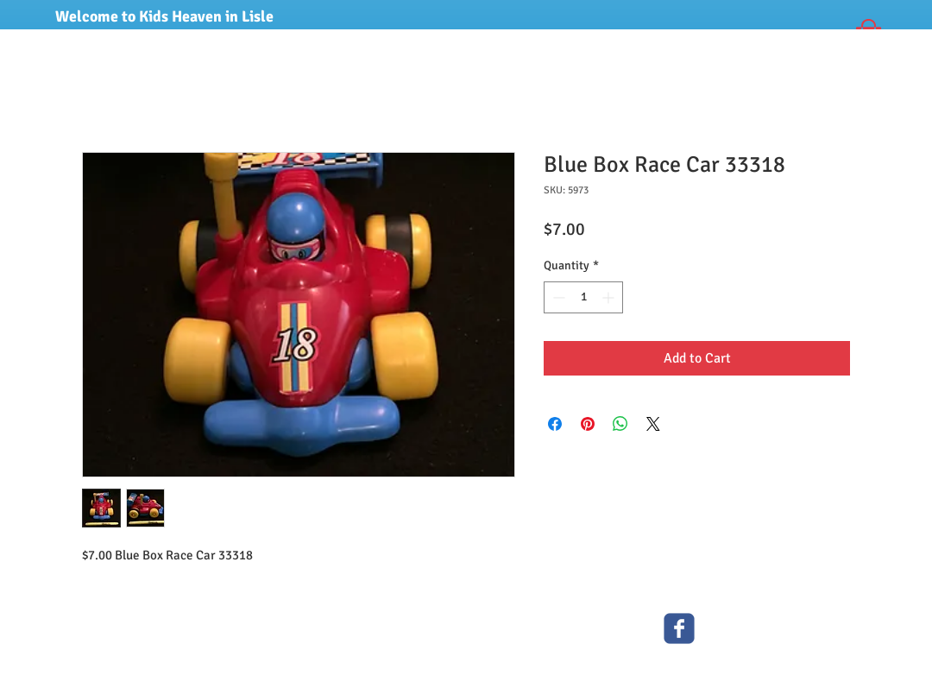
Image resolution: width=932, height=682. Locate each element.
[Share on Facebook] (555, 424)
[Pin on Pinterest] (587, 424)
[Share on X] (653, 424)
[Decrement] (557, 297)
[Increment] (609, 297)
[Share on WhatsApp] (620, 424)
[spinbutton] (583, 297)
